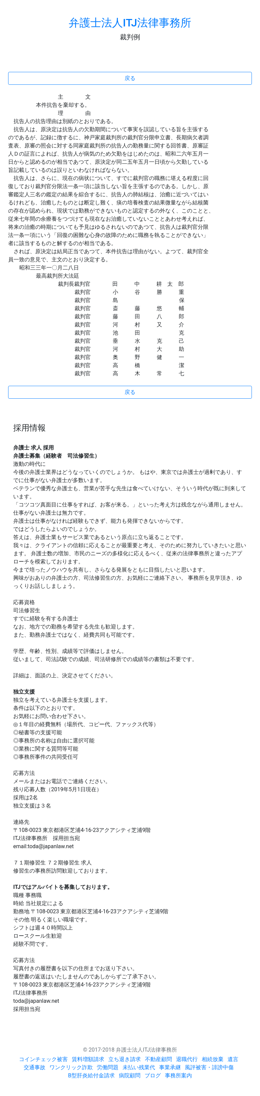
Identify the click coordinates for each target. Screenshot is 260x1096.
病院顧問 (129, 1075)
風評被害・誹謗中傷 (209, 1067)
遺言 (233, 1059)
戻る (130, 78)
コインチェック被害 (43, 1059)
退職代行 (187, 1059)
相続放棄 (212, 1059)
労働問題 (107, 1067)
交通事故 (34, 1067)
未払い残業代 (139, 1067)
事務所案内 (178, 1075)
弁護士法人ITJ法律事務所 (130, 22)
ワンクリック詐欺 (71, 1067)
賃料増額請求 (88, 1059)
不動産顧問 (158, 1059)
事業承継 (170, 1067)
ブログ (153, 1075)
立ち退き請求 (124, 1059)
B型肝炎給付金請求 (91, 1075)
